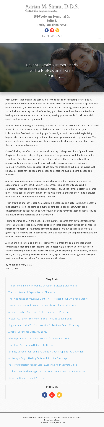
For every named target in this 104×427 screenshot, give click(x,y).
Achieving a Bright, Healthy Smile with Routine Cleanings (37, 358)
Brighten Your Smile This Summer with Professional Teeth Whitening (43, 325)
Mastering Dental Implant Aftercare (26, 378)
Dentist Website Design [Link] (52, 420)
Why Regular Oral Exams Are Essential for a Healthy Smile (38, 338)
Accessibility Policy (64, 417)
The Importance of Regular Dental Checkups (31, 292)
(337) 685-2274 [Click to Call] (52, 36)
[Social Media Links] (44, 395)
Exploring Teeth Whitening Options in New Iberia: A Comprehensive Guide (46, 371)
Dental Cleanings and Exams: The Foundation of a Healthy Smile (42, 305)
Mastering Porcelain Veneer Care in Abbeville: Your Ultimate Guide (42, 364)
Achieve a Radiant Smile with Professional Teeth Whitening (38, 312)
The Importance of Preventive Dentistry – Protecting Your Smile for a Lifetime (48, 298)
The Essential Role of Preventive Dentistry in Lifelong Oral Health (42, 285)
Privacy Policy (77, 417)
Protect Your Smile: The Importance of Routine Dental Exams (40, 318)
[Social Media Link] (47, 30)
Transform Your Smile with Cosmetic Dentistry (32, 345)
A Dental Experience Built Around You (28, 331)
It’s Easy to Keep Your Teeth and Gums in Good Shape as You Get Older (45, 351)
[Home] (52, 10)
